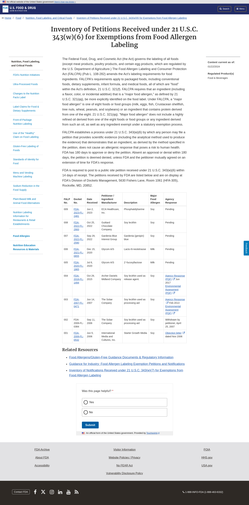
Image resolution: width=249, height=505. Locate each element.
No (91, 412)
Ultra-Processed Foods (25, 84)
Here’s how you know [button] (65, 2)
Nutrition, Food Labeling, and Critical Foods (49, 18)
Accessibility (42, 465)
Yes (91, 402)
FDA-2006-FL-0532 (79, 336)
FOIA (207, 449)
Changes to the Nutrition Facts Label (26, 95)
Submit (90, 425)
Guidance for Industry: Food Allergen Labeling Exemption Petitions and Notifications (127, 364)
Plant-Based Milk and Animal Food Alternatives (26, 201)
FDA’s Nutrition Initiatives (26, 74)
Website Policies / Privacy (124, 457)
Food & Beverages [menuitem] (218, 78)
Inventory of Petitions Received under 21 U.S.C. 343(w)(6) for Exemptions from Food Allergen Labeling (132, 18)
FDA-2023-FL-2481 (79, 212)
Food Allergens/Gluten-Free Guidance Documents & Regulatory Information (121, 357)
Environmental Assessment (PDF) (173, 289)
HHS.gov (206, 457)
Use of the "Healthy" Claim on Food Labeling (26, 135)
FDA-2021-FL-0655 (79, 252)
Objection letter (173, 333)
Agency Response (175, 299)
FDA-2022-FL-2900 (79, 226)
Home (8, 18)
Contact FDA (21, 491)
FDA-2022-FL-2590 (79, 239)
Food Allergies (21, 236)
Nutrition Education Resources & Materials (26, 247)
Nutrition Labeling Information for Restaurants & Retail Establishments (24, 218)
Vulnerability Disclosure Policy (124, 473)
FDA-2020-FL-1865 (79, 266)
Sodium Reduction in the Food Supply (26, 187)
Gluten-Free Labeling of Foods (26, 148)
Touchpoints (151, 433)
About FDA (42, 457)
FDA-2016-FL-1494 (79, 279)
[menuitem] (223, 65)
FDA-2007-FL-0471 (79, 303)
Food (18, 18)
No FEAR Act (124, 465)
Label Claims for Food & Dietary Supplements (26, 108)
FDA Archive (42, 449)
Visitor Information (124, 449)
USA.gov (206, 465)
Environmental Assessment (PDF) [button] (173, 310)
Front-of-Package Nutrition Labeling (22, 121)
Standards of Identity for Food (26, 161)
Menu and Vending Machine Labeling (23, 174)
